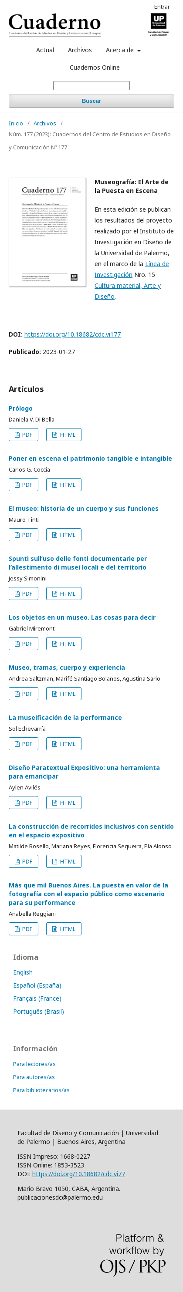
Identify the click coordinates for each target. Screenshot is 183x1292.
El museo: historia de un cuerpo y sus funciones (84, 508)
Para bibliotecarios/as (41, 1090)
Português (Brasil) (38, 1011)
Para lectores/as (34, 1064)
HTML (67, 435)
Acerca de (121, 50)
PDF (26, 435)
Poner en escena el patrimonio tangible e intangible (90, 458)
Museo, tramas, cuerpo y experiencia (67, 667)
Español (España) (37, 985)
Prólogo (21, 408)
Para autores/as (34, 1077)
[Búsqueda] (91, 85)
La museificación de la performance (65, 717)
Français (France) (37, 998)
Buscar (91, 101)
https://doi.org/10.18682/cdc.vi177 (72, 334)
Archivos (80, 50)
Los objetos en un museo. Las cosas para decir (82, 617)
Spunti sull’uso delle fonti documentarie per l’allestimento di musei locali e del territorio (78, 562)
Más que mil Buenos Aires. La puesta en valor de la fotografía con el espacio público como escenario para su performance (88, 894)
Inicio (16, 123)
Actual (45, 50)
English (23, 972)
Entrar (162, 6)
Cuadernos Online (95, 67)
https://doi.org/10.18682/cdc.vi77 (78, 1174)
